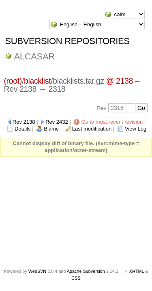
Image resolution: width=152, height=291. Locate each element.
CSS (75, 278)
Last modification (92, 129)
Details (23, 129)
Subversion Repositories (67, 41)
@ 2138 (119, 80)
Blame (51, 129)
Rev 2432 (56, 122)
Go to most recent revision (112, 122)
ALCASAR (34, 56)
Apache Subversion (86, 271)
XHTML (136, 271)
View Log (135, 129)
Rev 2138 (24, 122)
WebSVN (37, 271)
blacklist (37, 80)
